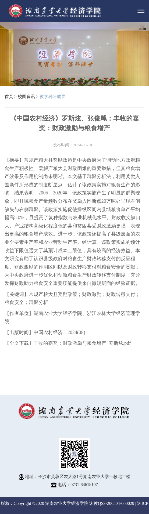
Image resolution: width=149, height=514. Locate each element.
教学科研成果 (52, 96)
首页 (9, 96)
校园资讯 (26, 96)
